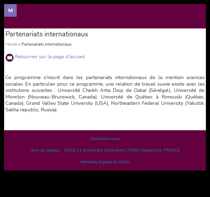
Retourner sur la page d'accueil (50, 56)
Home (11, 44)
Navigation (10, 10)
